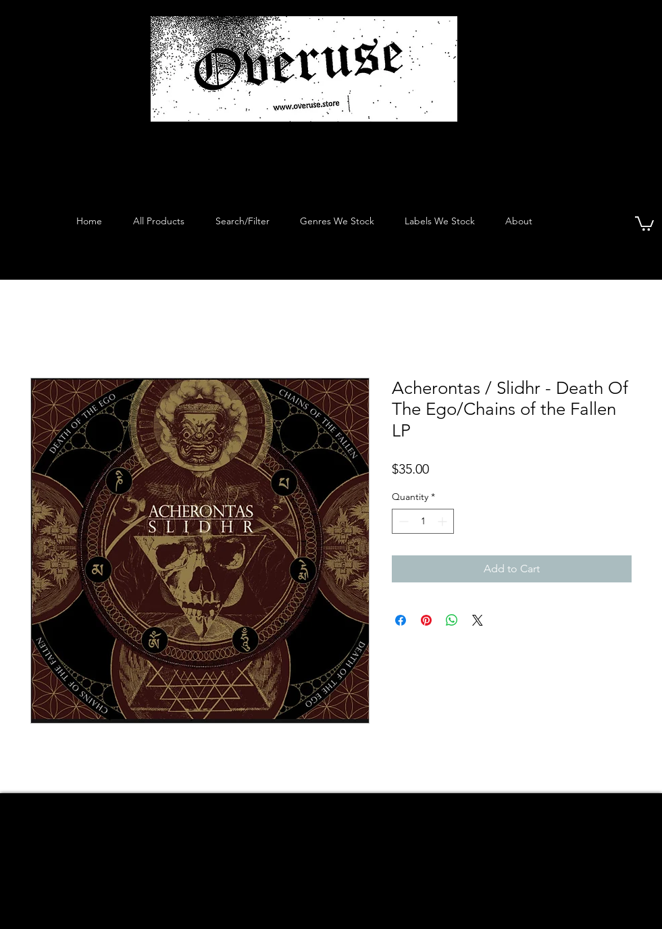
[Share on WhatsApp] (452, 620)
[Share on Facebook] (400, 620)
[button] (644, 223)
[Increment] (443, 521)
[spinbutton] (423, 521)
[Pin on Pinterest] (426, 620)
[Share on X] (477, 620)
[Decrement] (402, 521)
